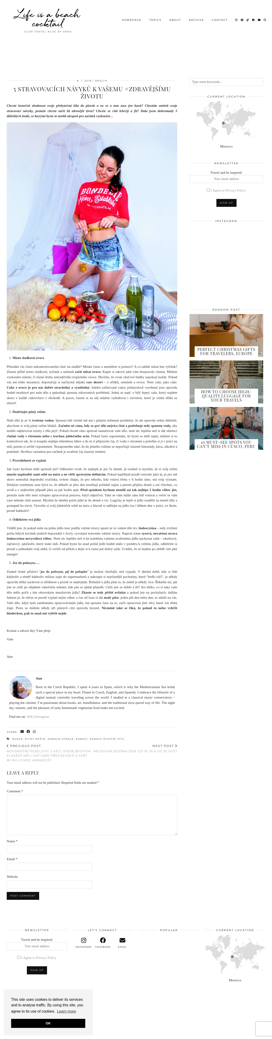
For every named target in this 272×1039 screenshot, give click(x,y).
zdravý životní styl (107, 738)
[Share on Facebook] (28, 732)
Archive (196, 19)
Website (12, 876)
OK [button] (48, 1023)
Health (101, 80)
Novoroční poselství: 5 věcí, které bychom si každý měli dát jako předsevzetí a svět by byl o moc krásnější (49, 753)
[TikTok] (248, 19)
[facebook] (103, 943)
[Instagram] (236, 19)
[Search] (265, 19)
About (175, 19)
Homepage (131, 19)
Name (12, 841)
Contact (220, 19)
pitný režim (35, 738)
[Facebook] (253, 19)
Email (12, 859)
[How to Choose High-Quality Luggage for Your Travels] (226, 381)
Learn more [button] (66, 1011)
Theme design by (245, 1033)
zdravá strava (61, 738)
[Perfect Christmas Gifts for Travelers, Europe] (226, 335)
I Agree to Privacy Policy (228, 190)
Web (30, 716)
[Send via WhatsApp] (35, 732)
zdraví (82, 738)
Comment (15, 791)
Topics (155, 19)
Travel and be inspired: (226, 177)
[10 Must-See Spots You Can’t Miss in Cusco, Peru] (226, 428)
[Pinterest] (242, 19)
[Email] (259, 19)
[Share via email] (22, 732)
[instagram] (83, 943)
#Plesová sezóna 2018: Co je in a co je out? (135, 748)
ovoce (17, 738)
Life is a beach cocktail (48, 18)
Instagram (42, 716)
